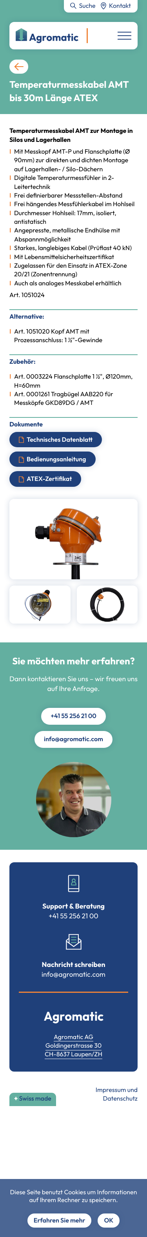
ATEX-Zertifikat (49, 479)
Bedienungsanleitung (56, 459)
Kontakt (120, 5)
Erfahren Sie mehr (59, 1220)
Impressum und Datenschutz (117, 1094)
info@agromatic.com (73, 739)
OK (108, 1220)
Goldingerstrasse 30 (73, 1046)
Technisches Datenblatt (60, 439)
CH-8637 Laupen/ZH (73, 1054)
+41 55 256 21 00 (73, 716)
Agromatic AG (73, 1037)
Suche (87, 5)
